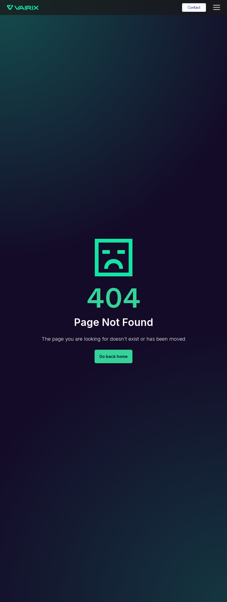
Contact (194, 7)
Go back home (113, 356)
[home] (23, 7)
